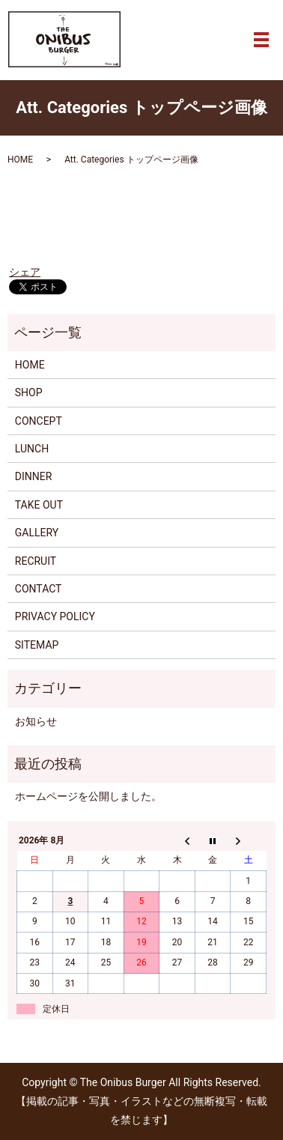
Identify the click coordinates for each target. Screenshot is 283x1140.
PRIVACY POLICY (55, 616)
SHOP (29, 392)
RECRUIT (35, 561)
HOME (20, 159)
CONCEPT (38, 421)
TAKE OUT (39, 505)
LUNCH (32, 449)
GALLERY (36, 533)
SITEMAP (37, 645)
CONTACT (38, 589)
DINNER (33, 476)
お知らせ (36, 721)
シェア (24, 272)
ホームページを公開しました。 (88, 796)
